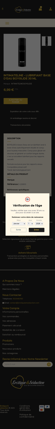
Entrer (36, 230)
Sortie (18, 230)
